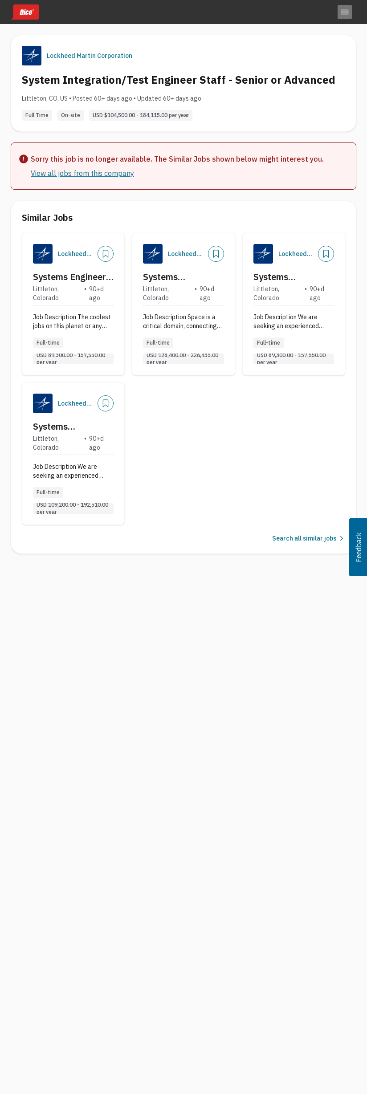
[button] (358, 547)
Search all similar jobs (308, 538)
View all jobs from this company (82, 173)
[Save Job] (106, 254)
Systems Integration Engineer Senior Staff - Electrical (177, 277)
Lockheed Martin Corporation (89, 56)
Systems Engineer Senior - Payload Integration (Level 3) (70, 277)
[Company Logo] (43, 254)
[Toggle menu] (344, 12)
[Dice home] (25, 12)
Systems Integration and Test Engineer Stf (68, 426)
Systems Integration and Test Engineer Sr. (287, 277)
